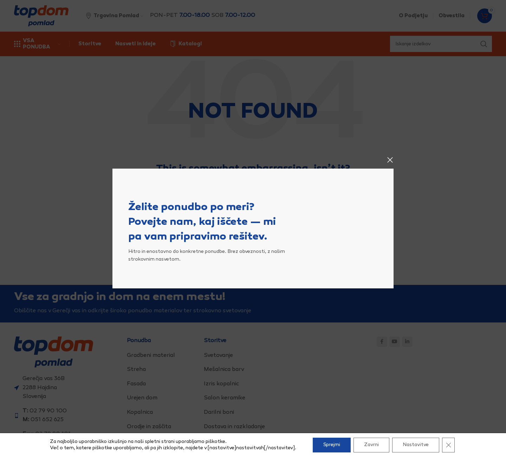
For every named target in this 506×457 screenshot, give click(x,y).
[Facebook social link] (382, 342)
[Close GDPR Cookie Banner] (448, 445)
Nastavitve (416, 445)
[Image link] (53, 352)
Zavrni (371, 445)
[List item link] (163, 355)
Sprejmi (331, 445)
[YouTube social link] (394, 342)
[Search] (253, 208)
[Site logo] (41, 16)
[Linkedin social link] (407, 342)
